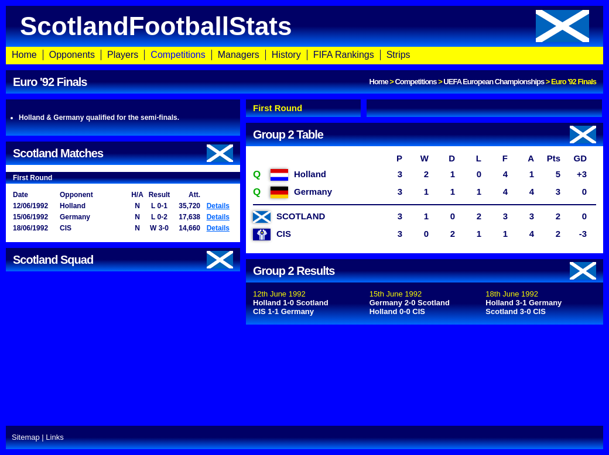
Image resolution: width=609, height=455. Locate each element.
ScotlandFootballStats (304, 26)
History (286, 55)
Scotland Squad (123, 259)
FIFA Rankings (343, 55)
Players (122, 55)
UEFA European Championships (493, 81)
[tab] (303, 108)
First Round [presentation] (277, 108)
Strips (398, 55)
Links (54, 437)
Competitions (177, 55)
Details (218, 206)
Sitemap (26, 437)
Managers (238, 55)
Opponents (72, 55)
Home (24, 55)
